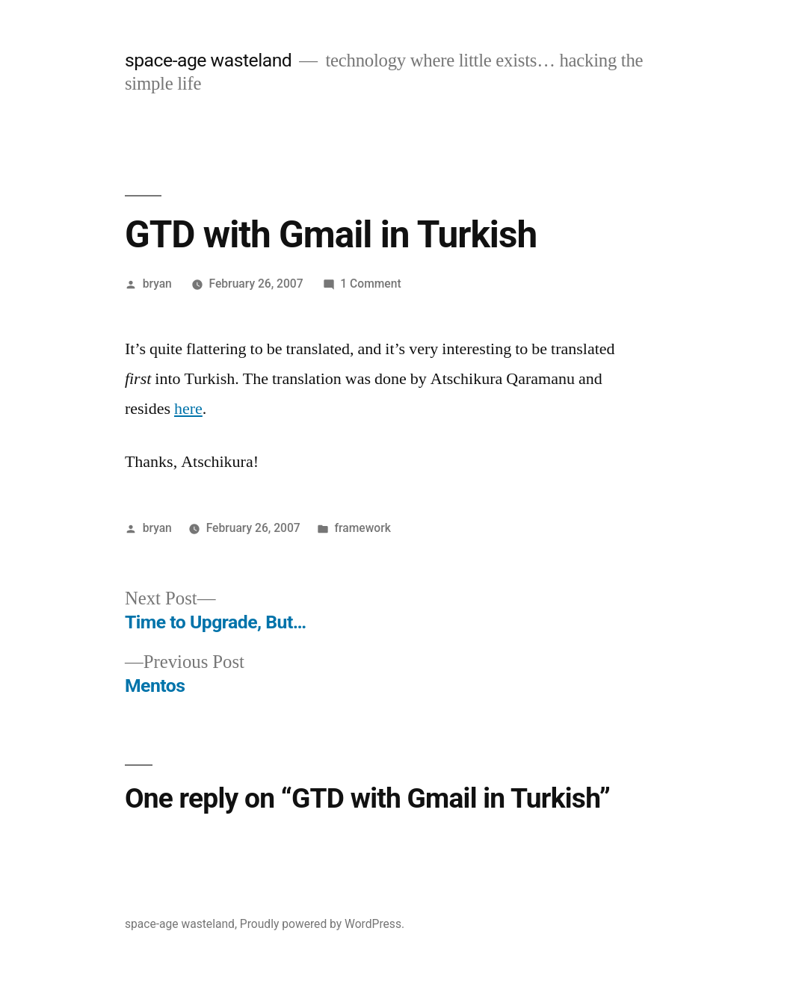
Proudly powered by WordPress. (322, 924)
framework (363, 528)
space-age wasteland (208, 60)
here (188, 408)
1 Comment (370, 283)
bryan (157, 283)
